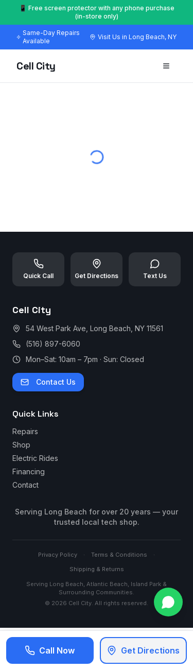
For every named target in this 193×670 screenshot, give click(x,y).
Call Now (50, 650)
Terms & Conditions (119, 554)
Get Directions (143, 650)
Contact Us (48, 381)
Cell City (36, 66)
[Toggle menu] (166, 66)
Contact (25, 484)
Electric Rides (35, 458)
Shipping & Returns (96, 569)
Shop (21, 444)
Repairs (25, 431)
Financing (28, 471)
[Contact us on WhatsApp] (168, 602)
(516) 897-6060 (53, 343)
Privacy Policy (57, 554)
